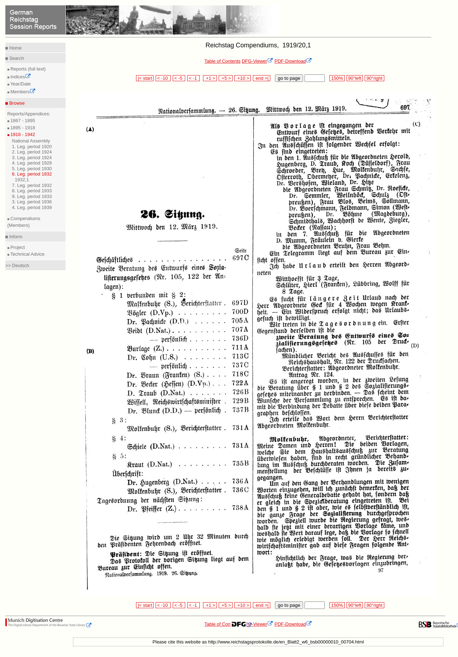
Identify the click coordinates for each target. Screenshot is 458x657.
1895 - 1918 (22, 127)
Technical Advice (27, 254)
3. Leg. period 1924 (32, 157)
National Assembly (31, 141)
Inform (15, 236)
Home (14, 48)
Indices (20, 76)
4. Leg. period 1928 (32, 163)
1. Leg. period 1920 (32, 146)
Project (17, 247)
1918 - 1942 (22, 134)
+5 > (225, 78)
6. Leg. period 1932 (32, 174)
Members (22, 91)
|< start (144, 78)
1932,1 (22, 179)
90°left (355, 78)
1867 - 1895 (22, 120)
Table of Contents (222, 61)
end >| (261, 78)
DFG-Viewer (257, 61)
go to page (289, 78)
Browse (16, 103)
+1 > (210, 78)
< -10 (163, 78)
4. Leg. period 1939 (32, 207)
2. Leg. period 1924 (32, 152)
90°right (374, 78)
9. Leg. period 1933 (32, 196)
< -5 (179, 78)
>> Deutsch (17, 265)
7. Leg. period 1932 (32, 185)
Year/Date (20, 84)
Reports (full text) (27, 69)
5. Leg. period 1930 (32, 168)
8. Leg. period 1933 (32, 190)
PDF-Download (293, 61)
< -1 (194, 78)
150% (337, 78)
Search (16, 58)
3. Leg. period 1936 (32, 201)
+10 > (242, 78)
